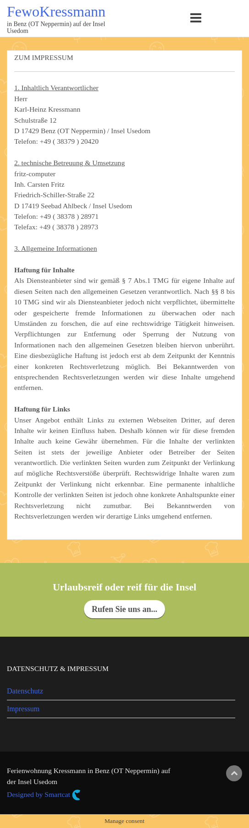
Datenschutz (25, 691)
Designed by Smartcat (44, 795)
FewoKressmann (56, 11)
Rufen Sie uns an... (124, 609)
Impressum (23, 709)
